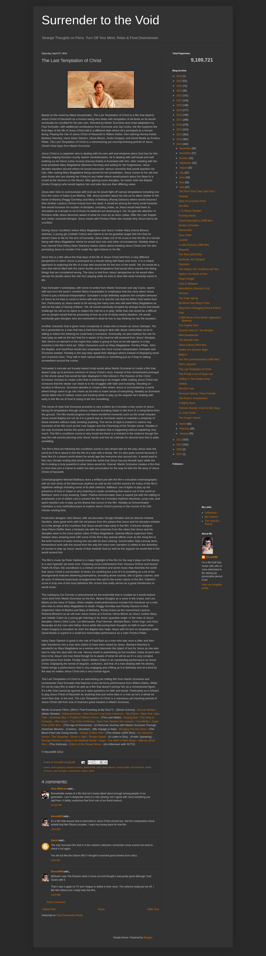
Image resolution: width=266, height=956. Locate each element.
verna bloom (74, 771)
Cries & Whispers (188, 283)
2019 (179, 110)
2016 (179, 124)
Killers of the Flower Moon (85, 744)
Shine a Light (78, 736)
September (185, 162)
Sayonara (184, 264)
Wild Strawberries (188, 335)
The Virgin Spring (188, 298)
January (184, 433)
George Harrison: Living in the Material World (69, 740)
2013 (179, 139)
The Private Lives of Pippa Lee (196, 374)
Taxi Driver (132, 713)
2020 (179, 105)
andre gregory (58, 767)
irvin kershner (137, 767)
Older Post (153, 909)
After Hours (61, 721)
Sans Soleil (185, 235)
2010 (179, 444)
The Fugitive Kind (188, 325)
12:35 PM (56, 805)
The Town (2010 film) (190, 254)
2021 (179, 100)
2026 (179, 76)
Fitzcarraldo (185, 230)
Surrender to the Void (100, 20)
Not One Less (186, 388)
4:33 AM (55, 860)
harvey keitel (123, 767)
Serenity (183, 196)
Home (101, 909)
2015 (179, 129)
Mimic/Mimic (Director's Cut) (194, 288)
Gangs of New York (91, 732)
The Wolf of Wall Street (122, 740)
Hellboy (183, 383)
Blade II (183, 354)
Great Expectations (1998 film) (195, 220)
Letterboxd (211, 512)
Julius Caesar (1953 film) (192, 345)
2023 (179, 90)
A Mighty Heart (187, 403)
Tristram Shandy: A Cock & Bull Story (199, 408)
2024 (179, 85)
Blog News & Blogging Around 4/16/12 (200, 308)
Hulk (181, 312)
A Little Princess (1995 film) (194, 244)
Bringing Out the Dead (132, 729)
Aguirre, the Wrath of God (193, 274)
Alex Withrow (59, 788)
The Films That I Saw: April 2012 (197, 191)
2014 (179, 134)
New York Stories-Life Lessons (115, 721)
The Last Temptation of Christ (195, 369)
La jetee (183, 239)
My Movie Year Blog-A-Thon (194, 303)
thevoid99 (57, 816)
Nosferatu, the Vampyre (192, 259)
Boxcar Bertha (146, 709)
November (185, 153)
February (184, 428)
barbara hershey (74, 767)
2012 (179, 144)
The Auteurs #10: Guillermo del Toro (199, 269)
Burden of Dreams (189, 225)
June (182, 177)
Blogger (148, 937)
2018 (179, 115)
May (182, 182)
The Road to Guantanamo (193, 398)
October (184, 158)
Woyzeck (184, 249)
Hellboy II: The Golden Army (194, 379)
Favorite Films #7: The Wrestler (196, 330)
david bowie (89, 767)
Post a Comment (56, 902)
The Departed (59, 736)
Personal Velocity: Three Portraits (197, 393)
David (54, 840)
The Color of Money (82, 721)
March (183, 423)
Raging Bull (131, 717)
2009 (179, 449)
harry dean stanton (106, 767)
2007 (179, 454)
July (182, 172)
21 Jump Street (187, 412)
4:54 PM (55, 829)
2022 (179, 95)
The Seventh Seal (188, 340)
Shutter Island (97, 736)
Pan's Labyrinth (187, 364)
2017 (179, 119)
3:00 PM (55, 895)
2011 (179, 439)
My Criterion (211, 516)
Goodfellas (142, 721)
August (183, 167)
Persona (183, 293)
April (182, 187)
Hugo (102, 740)
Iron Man (183, 205)
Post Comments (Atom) (70, 915)
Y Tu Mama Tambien (190, 210)
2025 (179, 80)
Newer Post (49, 909)
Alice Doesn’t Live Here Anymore (103, 713)
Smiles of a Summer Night (193, 349)
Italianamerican (71, 713)
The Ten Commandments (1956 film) (199, 359)
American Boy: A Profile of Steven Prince (74, 717)
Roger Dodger (186, 278)
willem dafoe (88, 771)
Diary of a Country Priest (192, 201)
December (185, 148)
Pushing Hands (187, 215)
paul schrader (60, 771)
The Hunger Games (190, 417)
